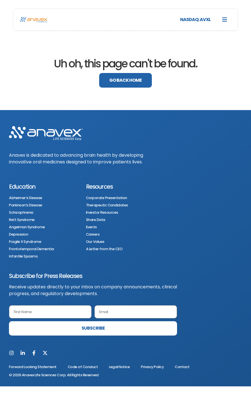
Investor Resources (102, 212)
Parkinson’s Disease (25, 205)
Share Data (95, 220)
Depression (18, 234)
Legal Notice (119, 366)
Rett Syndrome (22, 220)
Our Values (95, 242)
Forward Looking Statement (33, 366)
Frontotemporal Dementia (31, 249)
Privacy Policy (152, 366)
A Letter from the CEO (104, 249)
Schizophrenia (21, 212)
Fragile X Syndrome (25, 242)
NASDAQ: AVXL (195, 19)
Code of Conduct (83, 366)
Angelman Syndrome (27, 227)
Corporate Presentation (106, 198)
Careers (93, 234)
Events (91, 227)
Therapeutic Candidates (107, 205)
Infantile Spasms (23, 256)
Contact (182, 366)
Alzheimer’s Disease (25, 198)
